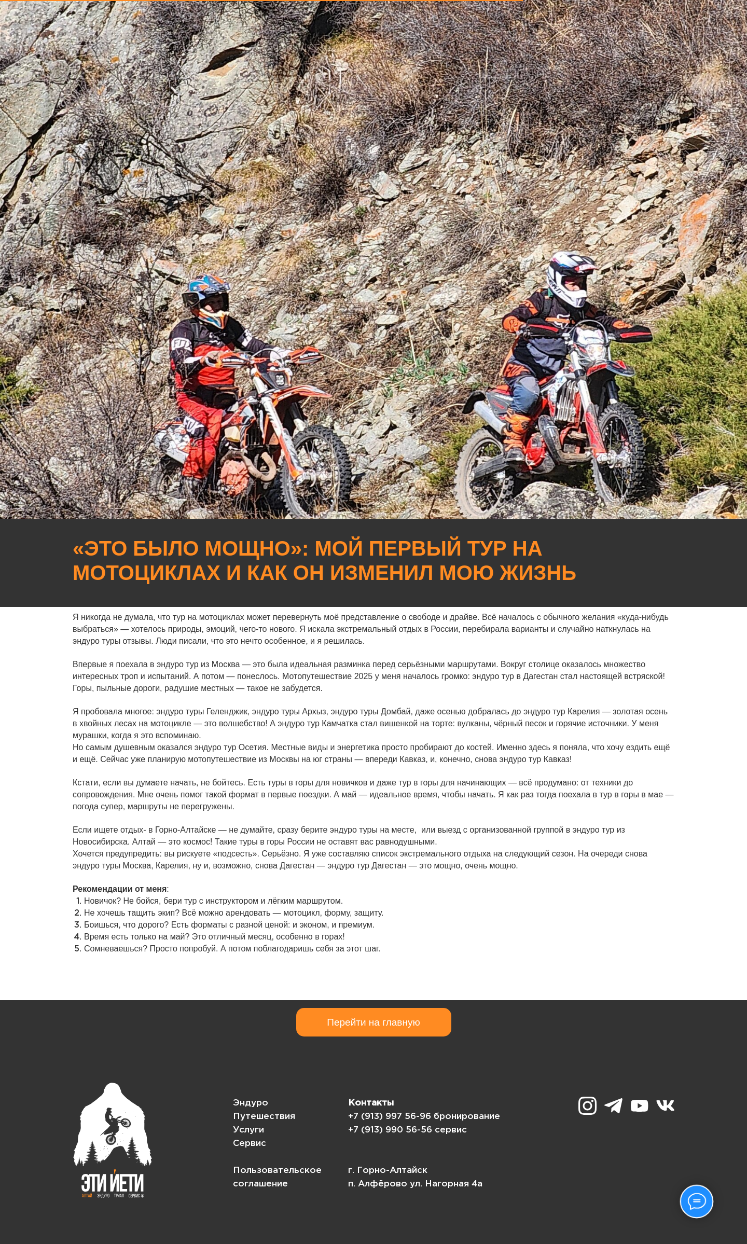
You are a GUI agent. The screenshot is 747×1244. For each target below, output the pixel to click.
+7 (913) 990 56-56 (390, 1130)
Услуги (248, 1130)
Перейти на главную (373, 1022)
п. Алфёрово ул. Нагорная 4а (415, 1184)
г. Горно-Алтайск (387, 1170)
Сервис (249, 1144)
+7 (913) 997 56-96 (389, 1117)
